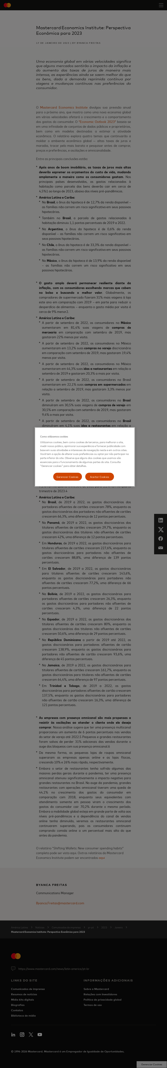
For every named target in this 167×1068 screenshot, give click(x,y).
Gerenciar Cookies (67, 476)
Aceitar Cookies (99, 476)
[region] (85, 457)
